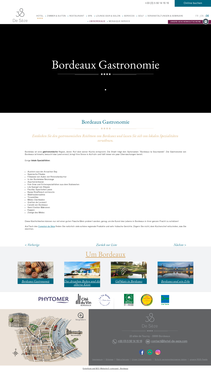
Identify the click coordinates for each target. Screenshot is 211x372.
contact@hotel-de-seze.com (169, 341)
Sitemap (109, 360)
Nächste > (180, 244)
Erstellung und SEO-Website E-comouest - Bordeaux (105, 369)
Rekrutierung (122, 360)
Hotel (39, 16)
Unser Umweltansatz (142, 360)
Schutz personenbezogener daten (170, 360)
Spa (90, 16)
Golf (141, 16)
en (202, 16)
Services (129, 16)
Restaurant (76, 16)
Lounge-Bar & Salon (108, 16)
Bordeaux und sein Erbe (175, 281)
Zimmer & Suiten (56, 16)
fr (196, 16)
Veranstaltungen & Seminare (165, 16)
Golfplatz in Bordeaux (128, 281)
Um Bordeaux (97, 21)
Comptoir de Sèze (46, 227)
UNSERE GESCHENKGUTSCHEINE (189, 22)
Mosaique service (119, 21)
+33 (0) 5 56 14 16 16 (157, 3)
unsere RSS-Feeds (199, 360)
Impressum (97, 360)
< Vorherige (32, 244)
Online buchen (193, 3)
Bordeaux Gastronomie (36, 281)
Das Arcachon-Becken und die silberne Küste (82, 282)
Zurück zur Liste (106, 245)
